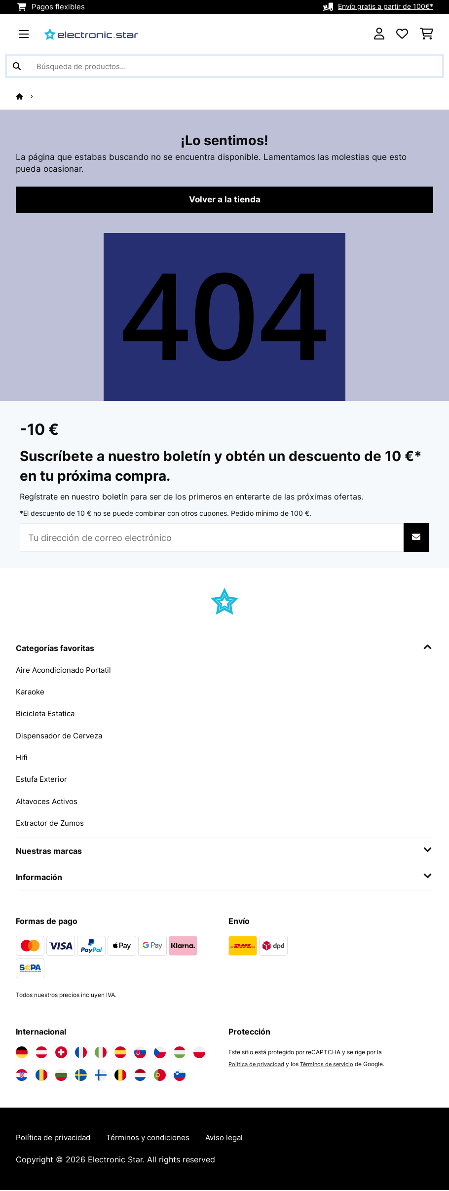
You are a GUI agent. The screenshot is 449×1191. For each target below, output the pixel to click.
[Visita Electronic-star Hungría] (180, 1053)
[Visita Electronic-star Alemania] (22, 1053)
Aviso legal (237, 1139)
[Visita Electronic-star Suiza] (61, 1053)
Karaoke (31, 693)
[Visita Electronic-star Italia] (101, 1053)
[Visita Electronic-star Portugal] (160, 1075)
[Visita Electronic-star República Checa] (160, 1053)
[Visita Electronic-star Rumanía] (41, 1075)
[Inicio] (28, 96)
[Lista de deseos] (402, 34)
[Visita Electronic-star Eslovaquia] (140, 1053)
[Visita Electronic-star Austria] (41, 1053)
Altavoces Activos (49, 802)
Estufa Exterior (44, 780)
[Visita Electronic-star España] (120, 1053)
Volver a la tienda (225, 200)
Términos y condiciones (157, 1139)
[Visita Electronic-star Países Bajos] (140, 1075)
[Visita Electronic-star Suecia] (81, 1075)
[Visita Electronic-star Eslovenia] (180, 1075)
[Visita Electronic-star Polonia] (199, 1053)
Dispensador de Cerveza (62, 736)
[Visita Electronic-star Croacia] (22, 1075)
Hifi (22, 758)
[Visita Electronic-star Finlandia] (101, 1075)
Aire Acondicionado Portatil (67, 671)
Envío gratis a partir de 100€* (382, 6)
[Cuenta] (379, 34)
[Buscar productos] (224, 66)
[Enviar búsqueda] (17, 66)
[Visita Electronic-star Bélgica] (120, 1075)
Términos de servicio (332, 1064)
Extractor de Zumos (53, 823)
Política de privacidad (258, 1064)
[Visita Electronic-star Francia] (81, 1053)
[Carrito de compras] (426, 34)
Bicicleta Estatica (48, 715)
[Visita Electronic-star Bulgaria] (61, 1075)
